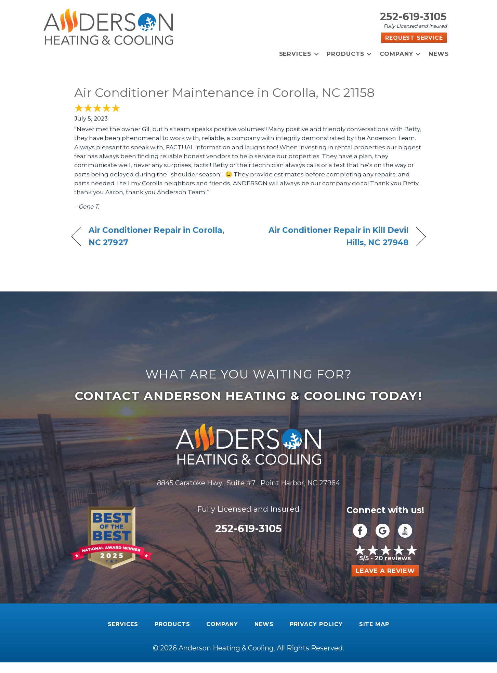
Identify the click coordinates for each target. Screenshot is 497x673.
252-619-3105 (413, 16)
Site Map (374, 624)
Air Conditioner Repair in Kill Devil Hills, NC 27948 (333, 236)
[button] (316, 54)
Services (295, 53)
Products (345, 53)
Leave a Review (385, 571)
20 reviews (393, 558)
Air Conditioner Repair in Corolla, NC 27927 (156, 236)
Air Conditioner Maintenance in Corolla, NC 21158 (224, 92)
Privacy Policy (316, 624)
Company (396, 53)
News (439, 53)
